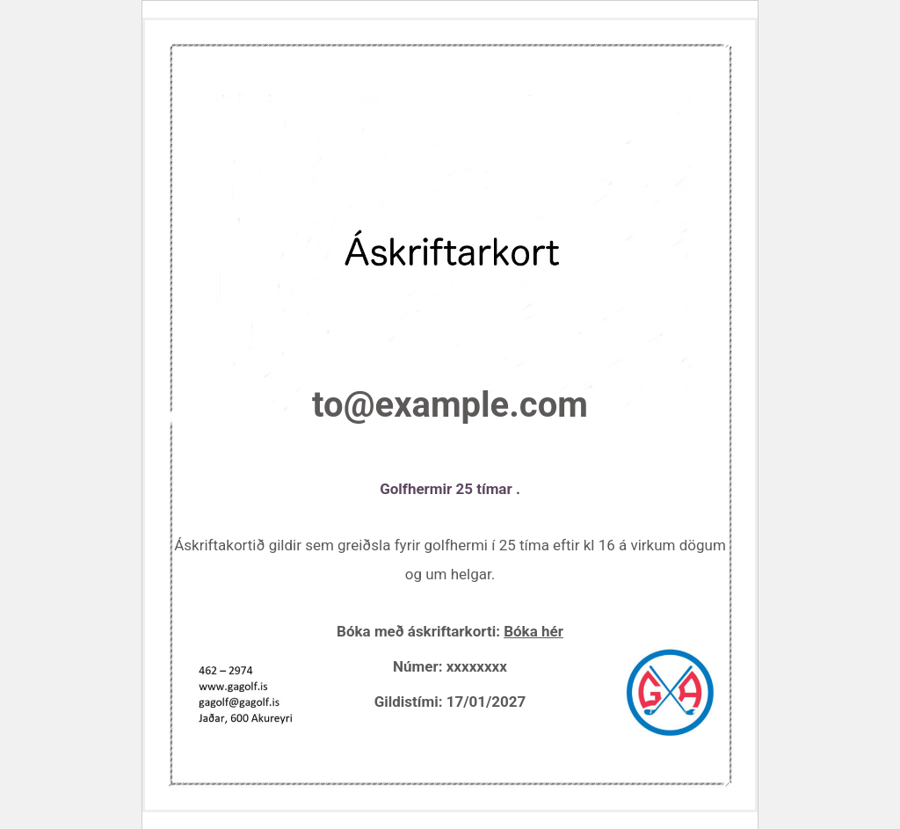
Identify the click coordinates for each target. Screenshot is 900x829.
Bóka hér (533, 631)
